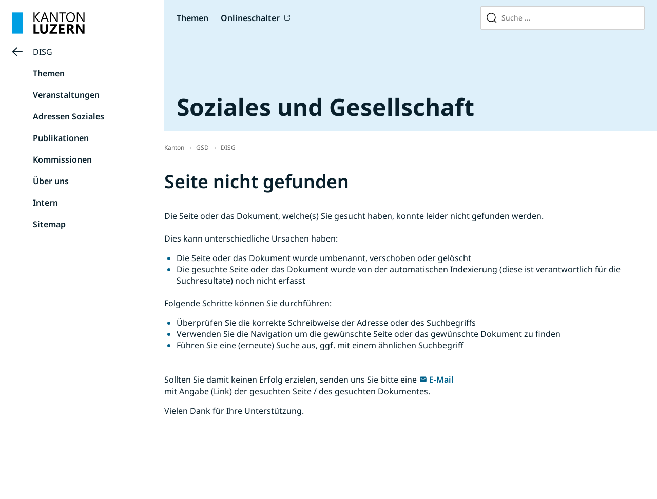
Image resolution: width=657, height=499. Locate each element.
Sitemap (49, 224)
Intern (45, 202)
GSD (202, 147)
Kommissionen (62, 159)
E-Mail (441, 379)
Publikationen (61, 138)
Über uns (51, 181)
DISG (42, 51)
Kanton (174, 147)
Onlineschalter (250, 18)
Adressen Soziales (68, 116)
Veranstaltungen (66, 95)
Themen (192, 18)
